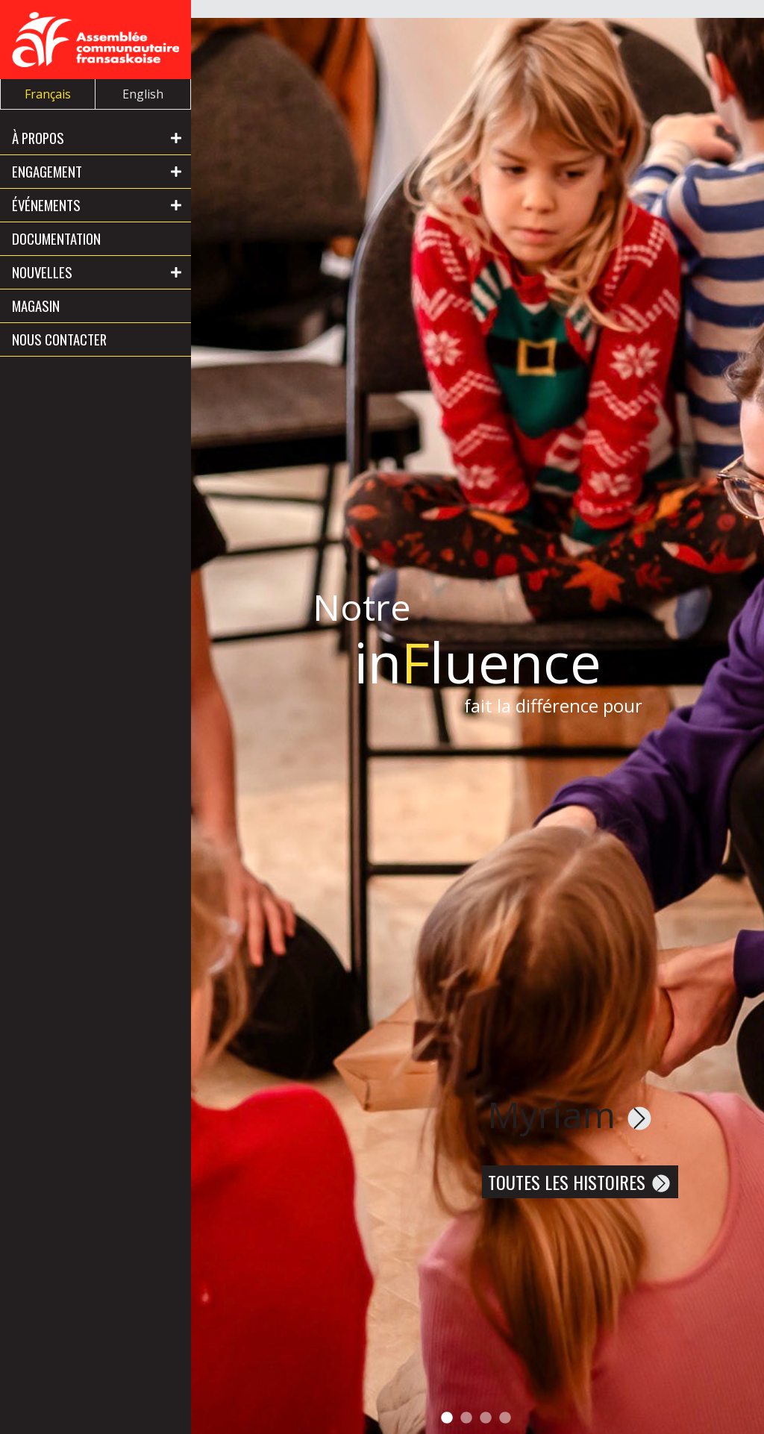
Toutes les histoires (580, 1181)
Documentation (56, 238)
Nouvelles (42, 272)
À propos (38, 138)
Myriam (570, 1114)
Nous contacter (59, 339)
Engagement (47, 171)
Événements (46, 205)
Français (48, 94)
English (142, 94)
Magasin (36, 305)
